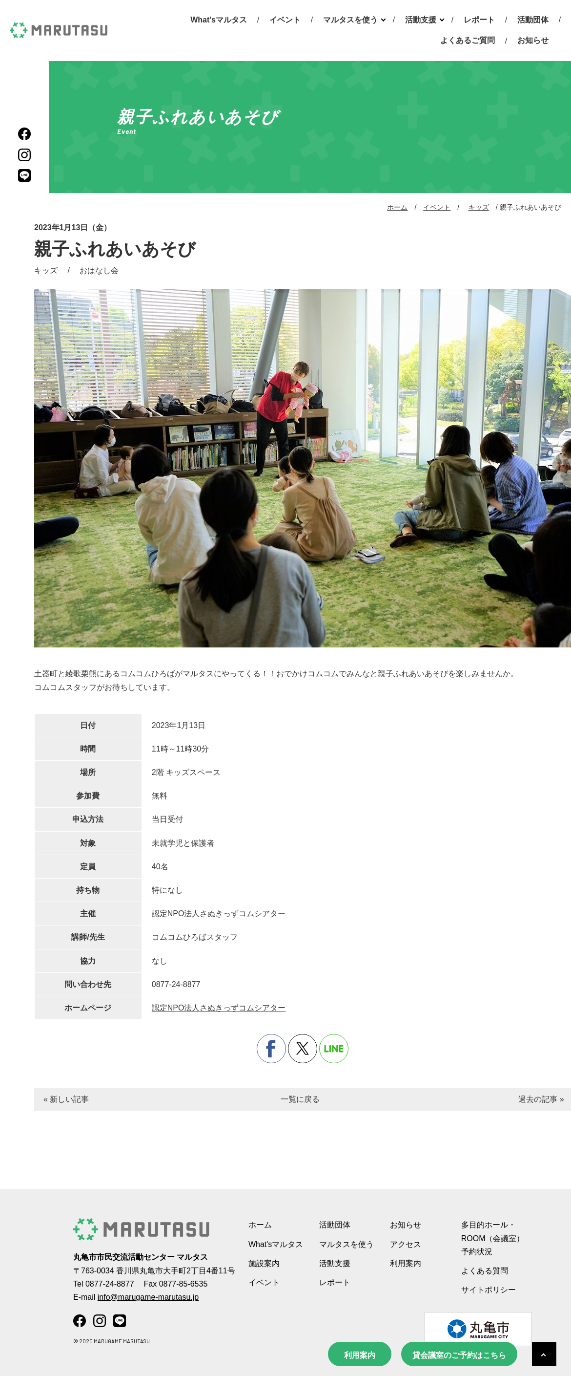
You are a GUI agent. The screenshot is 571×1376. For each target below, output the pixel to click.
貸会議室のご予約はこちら (459, 1355)
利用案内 (359, 1355)
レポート (479, 20)
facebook (271, 1048)
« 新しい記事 (66, 1099)
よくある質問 (484, 1271)
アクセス (405, 1244)
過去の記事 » (541, 1099)
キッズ (479, 207)
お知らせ (533, 40)
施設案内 (264, 1263)
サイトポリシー (488, 1290)
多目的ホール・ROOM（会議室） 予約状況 (493, 1238)
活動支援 (420, 20)
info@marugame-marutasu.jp (148, 1297)
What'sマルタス (218, 20)
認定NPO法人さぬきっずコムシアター (219, 1008)
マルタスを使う (350, 20)
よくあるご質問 (467, 40)
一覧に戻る (300, 1099)
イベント (285, 20)
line (333, 1048)
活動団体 (533, 20)
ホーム (397, 207)
